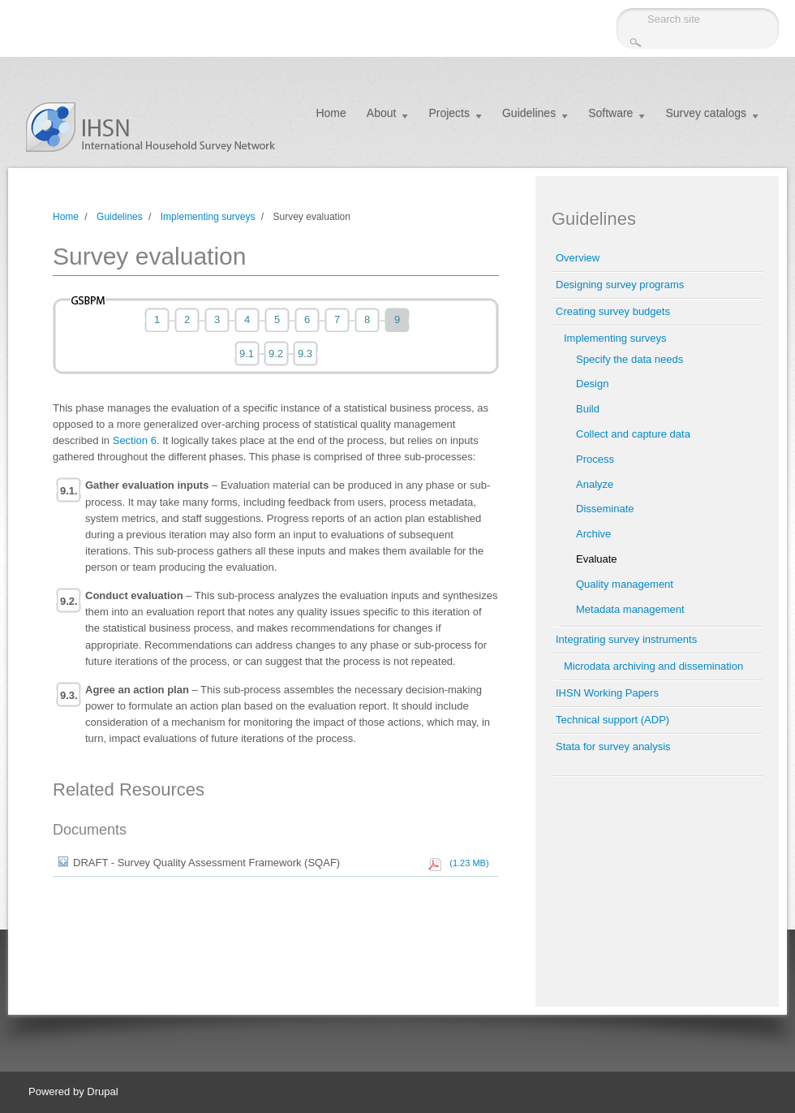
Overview (577, 258)
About (382, 112)
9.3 (305, 353)
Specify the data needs (629, 359)
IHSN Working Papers (607, 693)
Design (592, 383)
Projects (449, 112)
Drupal (102, 1091)
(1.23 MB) (466, 863)
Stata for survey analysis (613, 746)
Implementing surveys (208, 216)
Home (331, 112)
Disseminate (605, 509)
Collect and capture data (633, 434)
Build (587, 409)
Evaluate (596, 559)
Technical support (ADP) (612, 720)
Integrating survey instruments (626, 639)
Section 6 (135, 440)
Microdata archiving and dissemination (653, 666)
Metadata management (630, 609)
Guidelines (529, 112)
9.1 (246, 353)
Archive (593, 534)
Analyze (594, 484)
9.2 (276, 353)
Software (610, 112)
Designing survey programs (620, 284)
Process (595, 459)
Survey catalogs (705, 112)
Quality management (624, 584)
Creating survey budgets (613, 311)
